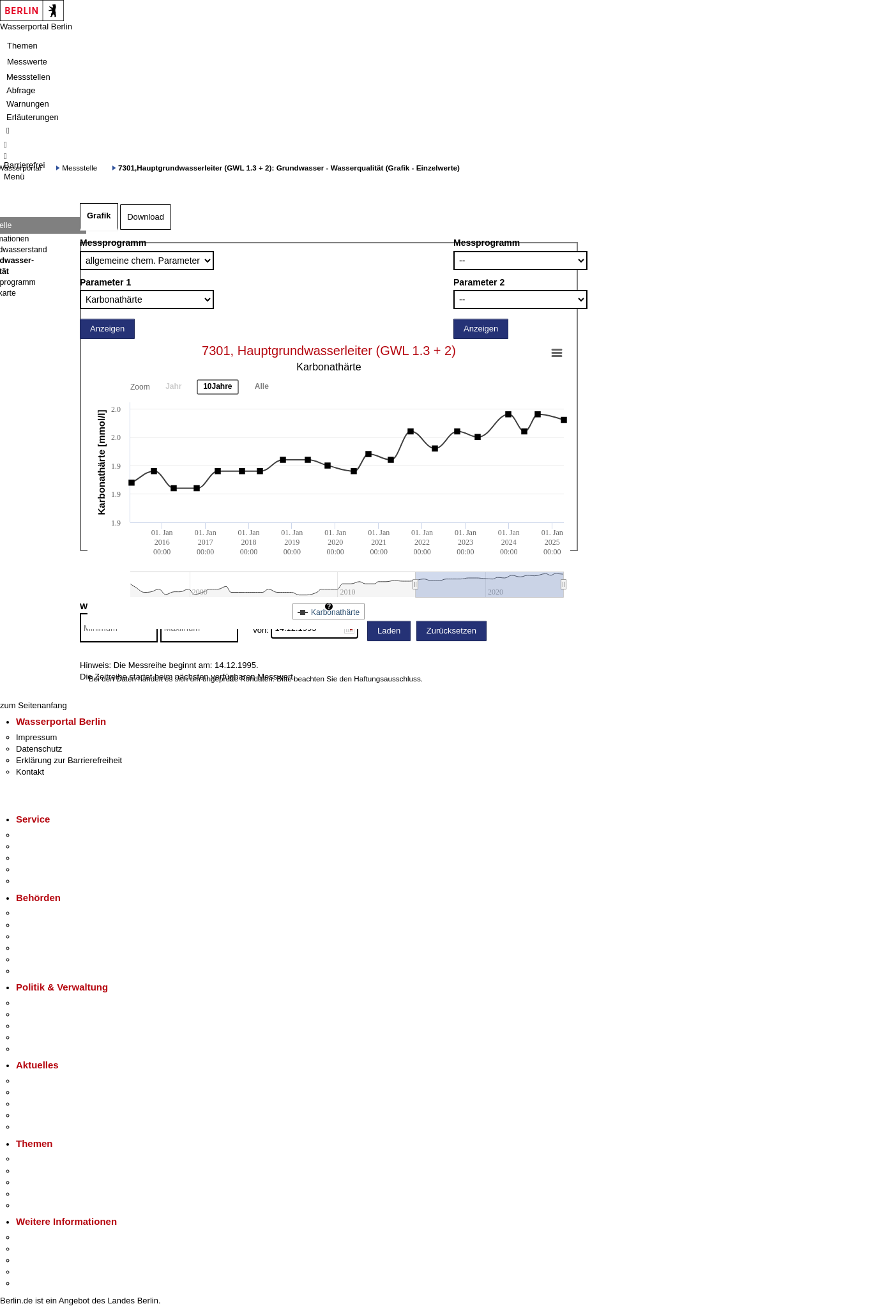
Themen (22, 45)
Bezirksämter (40, 936)
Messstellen (28, 77)
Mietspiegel (37, 1194)
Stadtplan (33, 1283)
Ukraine (30, 1115)
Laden (388, 630)
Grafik (99, 215)
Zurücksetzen (451, 630)
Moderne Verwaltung (54, 1182)
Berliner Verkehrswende (60, 1171)
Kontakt (30, 772)
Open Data (36, 1037)
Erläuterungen (32, 117)
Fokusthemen (41, 1159)
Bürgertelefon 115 (49, 858)
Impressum (36, 737)
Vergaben (34, 1049)
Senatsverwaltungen (53, 925)
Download (145, 217)
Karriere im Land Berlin (58, 1014)
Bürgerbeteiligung (48, 1026)
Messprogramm (113, 243)
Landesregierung (47, 1003)
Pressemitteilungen (51, 1081)
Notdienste (36, 869)
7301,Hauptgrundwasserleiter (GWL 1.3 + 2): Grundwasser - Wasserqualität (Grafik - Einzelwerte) (289, 167)
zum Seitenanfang (33, 705)
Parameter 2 (478, 282)
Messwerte (27, 61)
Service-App (38, 835)
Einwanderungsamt (51, 971)
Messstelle (79, 167)
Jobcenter (34, 959)
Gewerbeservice (46, 881)
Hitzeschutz (37, 1127)
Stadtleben (36, 1272)
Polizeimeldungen (49, 1092)
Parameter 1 (105, 282)
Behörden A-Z (41, 913)
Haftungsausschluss (387, 678)
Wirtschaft (34, 1260)
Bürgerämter (39, 948)
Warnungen (27, 104)
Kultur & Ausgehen (50, 1237)
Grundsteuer (39, 1205)
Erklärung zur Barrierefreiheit (69, 760)
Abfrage (21, 90)
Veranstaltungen (46, 1104)
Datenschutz (39, 749)
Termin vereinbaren (51, 846)
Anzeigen (107, 328)
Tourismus (35, 1249)
